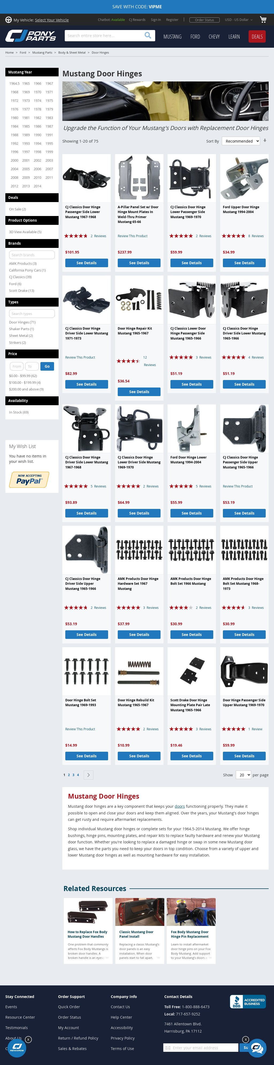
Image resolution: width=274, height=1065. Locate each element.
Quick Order (69, 1006)
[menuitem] (172, 36)
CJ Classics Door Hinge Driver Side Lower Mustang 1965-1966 (244, 333)
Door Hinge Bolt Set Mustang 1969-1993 (80, 702)
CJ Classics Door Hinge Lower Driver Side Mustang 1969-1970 (139, 462)
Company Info (124, 996)
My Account (68, 1027)
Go (47, 366)
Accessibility (122, 1027)
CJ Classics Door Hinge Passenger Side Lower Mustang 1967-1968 (82, 212)
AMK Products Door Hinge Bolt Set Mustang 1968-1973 (243, 583)
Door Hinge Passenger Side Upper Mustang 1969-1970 (244, 702)
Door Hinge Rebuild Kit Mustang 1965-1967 (136, 702)
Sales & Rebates (72, 1048)
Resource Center (20, 1017)
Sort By (212, 141)
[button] (239, 19)
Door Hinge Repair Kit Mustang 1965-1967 (135, 331)
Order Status (204, 20)
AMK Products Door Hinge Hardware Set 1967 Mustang (138, 583)
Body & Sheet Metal (72, 52)
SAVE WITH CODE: (137, 7)
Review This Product (132, 236)
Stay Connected (19, 996)
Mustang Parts (42, 52)
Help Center (121, 1017)
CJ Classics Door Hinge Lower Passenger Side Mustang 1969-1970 (188, 212)
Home (9, 52)
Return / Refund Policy (78, 1038)
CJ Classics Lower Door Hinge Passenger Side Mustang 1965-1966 (188, 333)
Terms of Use (122, 1048)
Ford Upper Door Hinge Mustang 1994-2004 (241, 209)
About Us (13, 1038)
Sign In (156, 19)
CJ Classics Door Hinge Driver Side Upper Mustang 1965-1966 (82, 583)
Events (11, 1006)
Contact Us (120, 1006)
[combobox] (110, 35)
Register (172, 19)
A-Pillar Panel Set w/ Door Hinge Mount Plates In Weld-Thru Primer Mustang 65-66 (138, 214)
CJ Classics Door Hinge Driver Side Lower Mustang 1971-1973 (86, 333)
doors (180, 806)
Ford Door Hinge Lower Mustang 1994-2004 (188, 459)
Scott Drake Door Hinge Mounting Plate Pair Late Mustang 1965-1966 (190, 705)
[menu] (215, 36)
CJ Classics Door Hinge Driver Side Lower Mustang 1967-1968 (86, 462)
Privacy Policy (123, 1038)
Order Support (71, 996)
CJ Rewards (137, 19)
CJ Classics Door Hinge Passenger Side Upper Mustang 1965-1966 (240, 462)
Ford (23, 52)
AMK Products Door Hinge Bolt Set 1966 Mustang (190, 581)
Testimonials (16, 1027)
